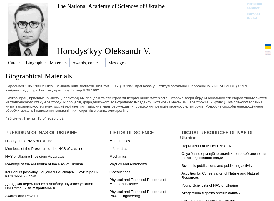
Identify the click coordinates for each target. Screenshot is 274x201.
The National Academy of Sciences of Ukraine (111, 6)
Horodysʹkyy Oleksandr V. (104, 51)
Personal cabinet (254, 6)
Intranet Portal (253, 16)
